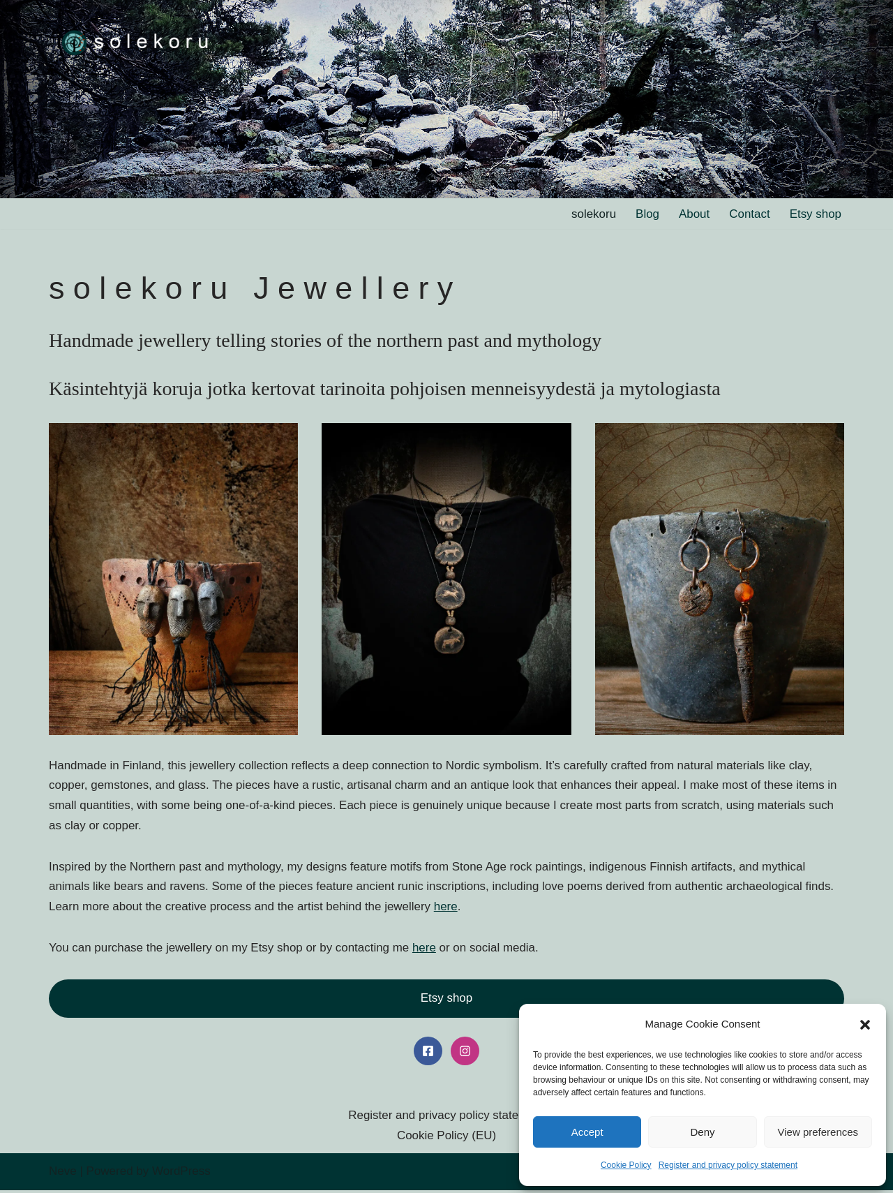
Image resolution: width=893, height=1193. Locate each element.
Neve (63, 1173)
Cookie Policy (626, 1165)
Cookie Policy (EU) (447, 1138)
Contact (749, 214)
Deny (702, 1132)
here (447, 907)
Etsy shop (815, 214)
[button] (865, 1025)
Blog (647, 214)
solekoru (593, 214)
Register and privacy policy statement (728, 1165)
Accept (587, 1132)
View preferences (818, 1132)
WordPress (181, 1173)
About (693, 214)
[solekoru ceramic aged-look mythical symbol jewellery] (136, 42)
